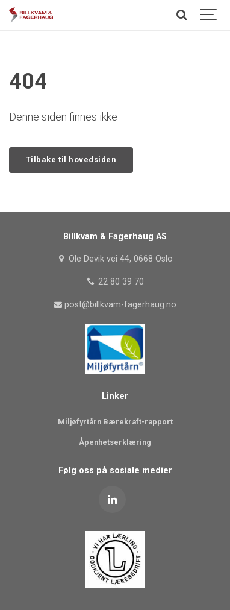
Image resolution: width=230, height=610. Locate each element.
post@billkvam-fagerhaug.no (115, 305)
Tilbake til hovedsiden (71, 159)
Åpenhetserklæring (115, 442)
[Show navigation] (209, 15)
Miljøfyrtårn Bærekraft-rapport (115, 421)
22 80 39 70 (114, 282)
